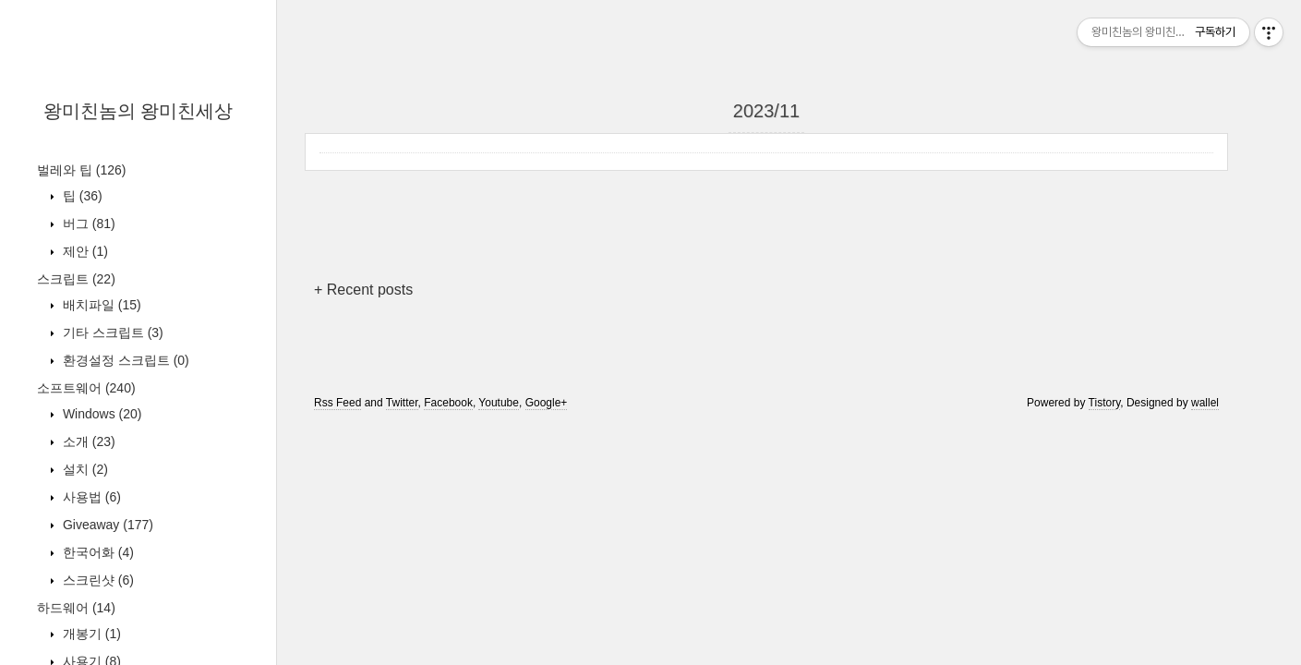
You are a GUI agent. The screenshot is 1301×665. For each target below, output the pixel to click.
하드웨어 (76, 607)
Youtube (498, 402)
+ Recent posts (363, 289)
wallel (1205, 402)
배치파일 (100, 304)
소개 (87, 441)
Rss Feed (337, 402)
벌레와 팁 (81, 170)
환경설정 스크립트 (124, 360)
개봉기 (90, 633)
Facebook (448, 402)
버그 (87, 223)
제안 (83, 251)
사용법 (90, 497)
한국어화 (96, 552)
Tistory (1105, 402)
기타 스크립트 (111, 332)
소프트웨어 (86, 388)
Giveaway (106, 524)
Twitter (402, 402)
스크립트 (76, 279)
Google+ (546, 402)
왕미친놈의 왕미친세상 (138, 111)
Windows (100, 413)
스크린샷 (96, 580)
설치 (83, 469)
